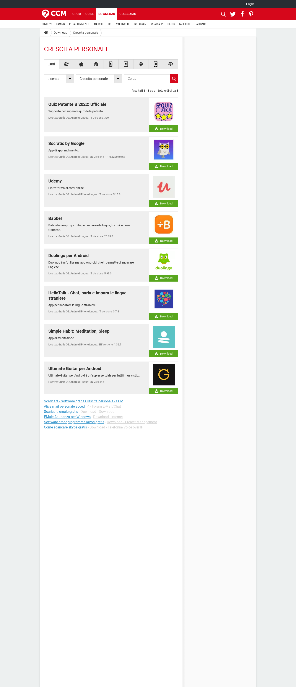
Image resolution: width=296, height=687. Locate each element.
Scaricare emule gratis (61, 412)
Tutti (51, 64)
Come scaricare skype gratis (65, 427)
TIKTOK (171, 24)
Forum (76, 14)
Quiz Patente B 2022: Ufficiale (77, 104)
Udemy (55, 181)
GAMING (60, 24)
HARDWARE (201, 24)
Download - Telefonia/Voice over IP (116, 427)
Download (106, 14)
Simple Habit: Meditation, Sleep (78, 331)
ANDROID (99, 24)
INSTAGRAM (140, 24)
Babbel (55, 218)
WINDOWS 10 (122, 24)
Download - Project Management (132, 422)
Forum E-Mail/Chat (106, 406)
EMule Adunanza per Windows (67, 417)
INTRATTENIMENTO (79, 24)
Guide (89, 14)
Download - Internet (108, 417)
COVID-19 (47, 24)
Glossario (127, 14)
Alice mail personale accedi (65, 406)
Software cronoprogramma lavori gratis (74, 422)
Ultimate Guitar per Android (74, 368)
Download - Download (97, 412)
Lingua (250, 4)
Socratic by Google (66, 143)
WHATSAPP (157, 24)
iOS (109, 24)
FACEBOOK (184, 24)
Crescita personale (85, 32)
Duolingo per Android (68, 255)
